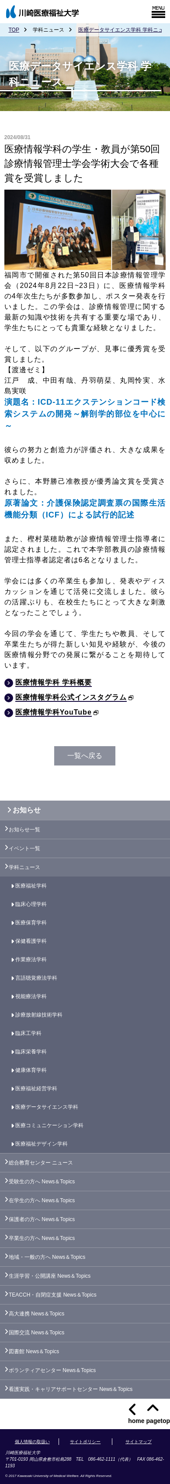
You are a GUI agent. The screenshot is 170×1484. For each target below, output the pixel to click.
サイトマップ (138, 1441)
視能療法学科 (31, 996)
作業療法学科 (31, 959)
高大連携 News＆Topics (36, 1314)
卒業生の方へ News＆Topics (42, 1238)
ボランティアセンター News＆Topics (52, 1370)
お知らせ (22, 810)
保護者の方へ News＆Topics (42, 1219)
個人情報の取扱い (32, 1441)
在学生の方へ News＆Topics (42, 1200)
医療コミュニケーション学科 (49, 1125)
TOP (13, 30)
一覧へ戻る (84, 755)
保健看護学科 (31, 941)
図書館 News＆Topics (34, 1351)
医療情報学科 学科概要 (53, 682)
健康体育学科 (31, 1070)
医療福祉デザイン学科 (41, 1144)
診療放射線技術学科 (38, 1015)
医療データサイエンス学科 (46, 1107)
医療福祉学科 (31, 886)
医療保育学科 (31, 923)
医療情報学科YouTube (53, 712)
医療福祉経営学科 (36, 1088)
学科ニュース (24, 867)
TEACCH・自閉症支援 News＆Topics (53, 1295)
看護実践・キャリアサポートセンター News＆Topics (70, 1389)
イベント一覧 (24, 848)
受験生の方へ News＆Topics (42, 1182)
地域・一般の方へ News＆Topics (47, 1257)
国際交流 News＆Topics (36, 1332)
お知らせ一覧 (24, 829)
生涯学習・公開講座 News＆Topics (49, 1276)
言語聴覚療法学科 (36, 978)
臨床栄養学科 (31, 1052)
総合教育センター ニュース (41, 1163)
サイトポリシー (85, 1441)
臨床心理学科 (31, 904)
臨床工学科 (28, 1033)
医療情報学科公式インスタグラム (71, 697)
